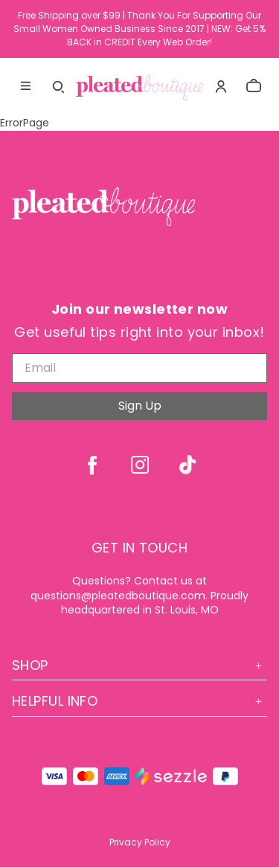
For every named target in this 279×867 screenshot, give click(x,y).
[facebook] (92, 465)
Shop (139, 665)
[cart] (253, 86)
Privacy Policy (139, 842)
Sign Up (139, 405)
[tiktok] (187, 465)
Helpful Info (139, 700)
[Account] (221, 86)
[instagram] (140, 465)
